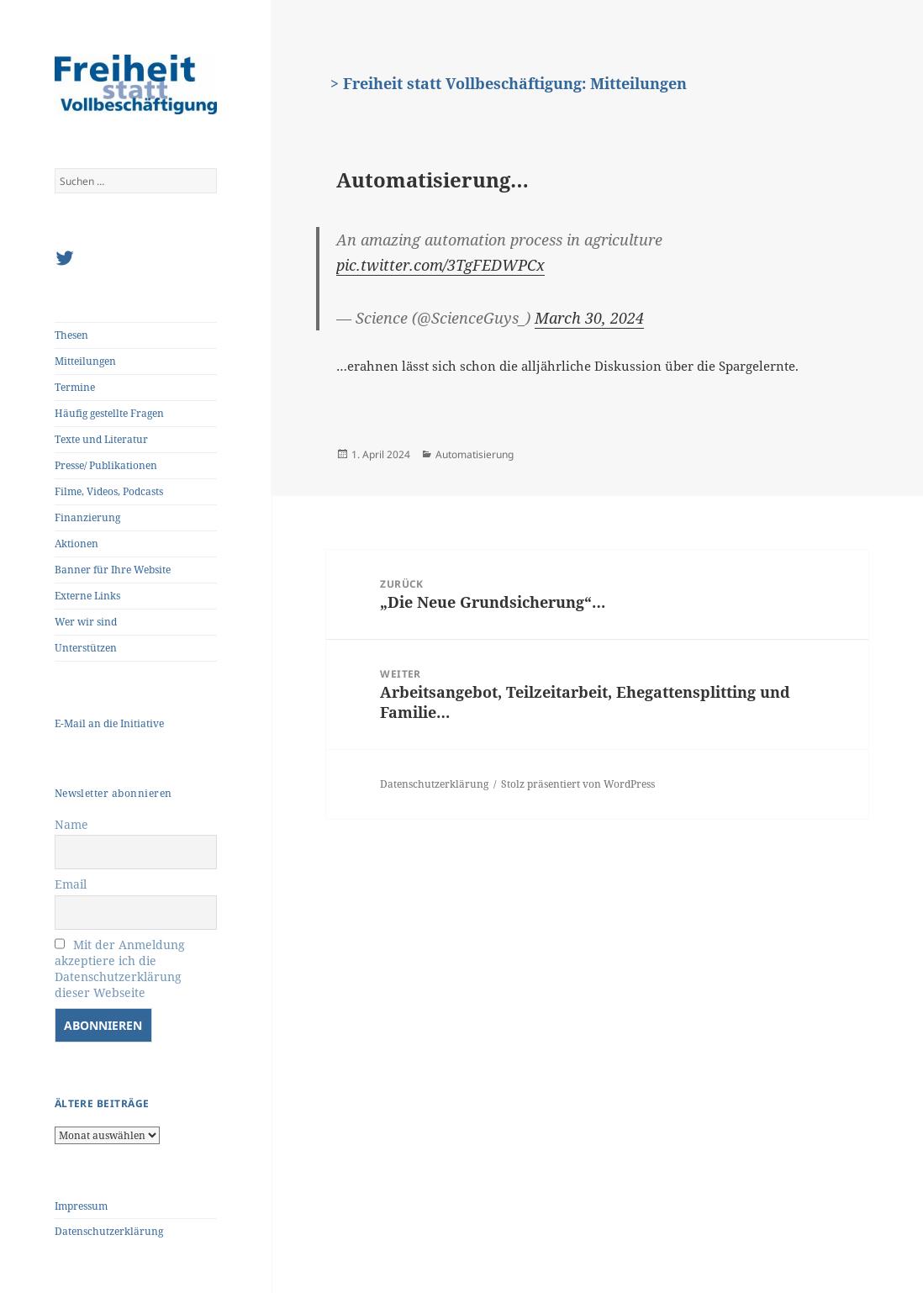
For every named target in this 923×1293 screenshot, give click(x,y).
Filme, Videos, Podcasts (109, 491)
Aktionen (76, 543)
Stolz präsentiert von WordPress (578, 784)
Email (71, 884)
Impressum (81, 1206)
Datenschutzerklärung (109, 1231)
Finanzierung (87, 517)
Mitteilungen (85, 361)
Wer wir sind (86, 622)
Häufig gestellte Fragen (109, 413)
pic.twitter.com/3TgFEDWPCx (440, 265)
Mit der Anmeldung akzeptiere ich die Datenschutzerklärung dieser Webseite (120, 968)
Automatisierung (474, 454)
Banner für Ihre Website (113, 569)
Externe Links (87, 595)
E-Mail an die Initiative (109, 723)
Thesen (71, 335)
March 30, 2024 (589, 318)
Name (71, 824)
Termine (75, 387)
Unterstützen (86, 648)
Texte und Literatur (101, 439)
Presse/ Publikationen (106, 465)
